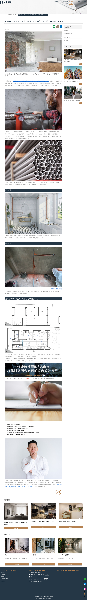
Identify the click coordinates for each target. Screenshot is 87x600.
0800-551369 (34, 572)
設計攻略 (15, 14)
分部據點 (56, 2)
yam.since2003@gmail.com (37, 579)
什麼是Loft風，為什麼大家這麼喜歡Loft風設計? (42, 521)
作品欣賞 (66, 2)
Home (6, 14)
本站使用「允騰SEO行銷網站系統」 (43, 598)
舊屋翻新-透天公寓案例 (56, 289)
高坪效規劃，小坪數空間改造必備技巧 (72, 100)
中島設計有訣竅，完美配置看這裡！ (67, 521)
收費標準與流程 (4, 578)
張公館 (7, 555)
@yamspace (34, 576)
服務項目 (61, 2)
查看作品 (17, 564)
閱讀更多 (80, 63)
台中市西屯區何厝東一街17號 (37, 574)
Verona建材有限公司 (64, 555)
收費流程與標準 (77, 2)
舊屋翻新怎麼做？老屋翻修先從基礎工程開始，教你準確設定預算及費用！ (31, 81)
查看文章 (16, 528)
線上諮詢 (84, 2)
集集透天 (34, 555)
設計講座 (71, 2)
